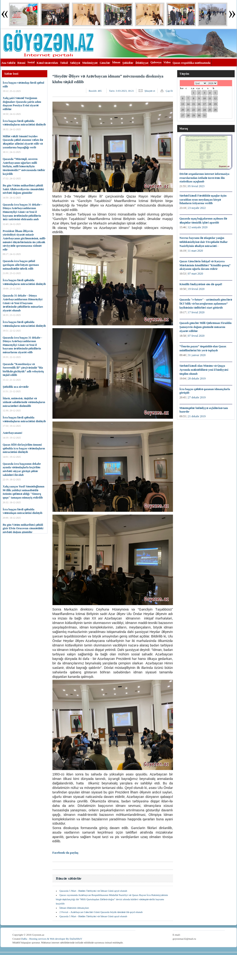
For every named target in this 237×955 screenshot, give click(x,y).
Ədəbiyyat (141, 63)
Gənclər (105, 63)
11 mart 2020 (195, 250)
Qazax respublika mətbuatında (192, 63)
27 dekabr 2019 (197, 397)
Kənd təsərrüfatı (47, 63)
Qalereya (156, 62)
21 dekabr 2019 (197, 416)
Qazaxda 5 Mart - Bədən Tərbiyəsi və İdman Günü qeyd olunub (93, 890)
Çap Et (169, 90)
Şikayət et (149, 90)
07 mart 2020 (195, 273)
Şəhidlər (127, 63)
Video (167, 62)
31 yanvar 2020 (197, 355)
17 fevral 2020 (196, 312)
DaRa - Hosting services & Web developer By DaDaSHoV (51, 938)
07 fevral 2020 (196, 335)
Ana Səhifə (8, 63)
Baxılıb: (95, 90)
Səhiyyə (75, 63)
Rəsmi (21, 63)
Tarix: (121, 90)
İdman (116, 62)
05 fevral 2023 (196, 186)
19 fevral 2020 (196, 289)
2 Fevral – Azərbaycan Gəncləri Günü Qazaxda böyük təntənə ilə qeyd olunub (101, 912)
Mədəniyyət (90, 63)
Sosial (30, 62)
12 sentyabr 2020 (197, 227)
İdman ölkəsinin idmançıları (74, 907)
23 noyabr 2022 (197, 208)
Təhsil (64, 63)
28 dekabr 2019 (197, 378)
